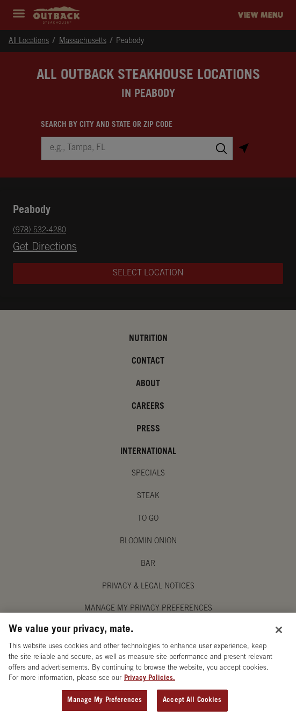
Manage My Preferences (104, 704)
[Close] (279, 634)
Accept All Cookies (192, 704)
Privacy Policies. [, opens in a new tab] (149, 682)
